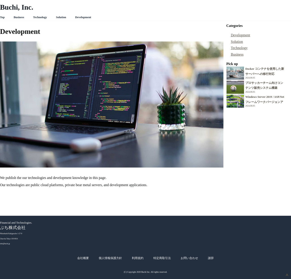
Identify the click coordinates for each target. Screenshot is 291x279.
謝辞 (211, 258)
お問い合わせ (189, 258)
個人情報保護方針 (110, 258)
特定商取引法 (162, 258)
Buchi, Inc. (16, 7)
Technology (40, 17)
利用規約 (137, 258)
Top (2, 17)
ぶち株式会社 (13, 227)
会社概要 (83, 258)
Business (19, 17)
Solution (61, 17)
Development (83, 17)
